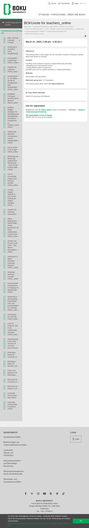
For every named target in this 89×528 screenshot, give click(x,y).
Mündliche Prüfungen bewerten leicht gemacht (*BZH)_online (13, 98)
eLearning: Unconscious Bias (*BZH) (12, 395)
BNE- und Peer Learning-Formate (13, 40)
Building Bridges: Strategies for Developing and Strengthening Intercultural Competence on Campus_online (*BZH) (13, 117)
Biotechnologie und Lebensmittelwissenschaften (15, 443)
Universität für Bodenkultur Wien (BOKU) (45, 26)
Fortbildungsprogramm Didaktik (12, 24)
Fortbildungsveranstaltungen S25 (56, 31)
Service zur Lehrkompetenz (65, 29)
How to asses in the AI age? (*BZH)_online (13, 149)
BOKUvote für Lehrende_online (13, 381)
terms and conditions (45, 117)
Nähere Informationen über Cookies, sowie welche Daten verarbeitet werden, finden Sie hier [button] (39, 524)
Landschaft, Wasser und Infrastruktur (8, 452)
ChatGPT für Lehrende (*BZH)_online (13, 69)
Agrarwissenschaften (12, 437)
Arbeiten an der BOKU (66, 26)
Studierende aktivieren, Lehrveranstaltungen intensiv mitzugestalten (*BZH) (13, 137)
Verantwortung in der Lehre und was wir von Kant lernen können (13, 343)
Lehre (47, 29)
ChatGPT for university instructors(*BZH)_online (13, 212)
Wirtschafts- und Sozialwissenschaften (12, 480)
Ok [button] (81, 521)
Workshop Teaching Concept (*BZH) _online (13, 275)
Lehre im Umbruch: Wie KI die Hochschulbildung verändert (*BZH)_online (13, 329)
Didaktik (52, 29)
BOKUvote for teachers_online (13, 387)
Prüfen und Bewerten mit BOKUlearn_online (13, 373)
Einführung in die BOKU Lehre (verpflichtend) (13, 50)
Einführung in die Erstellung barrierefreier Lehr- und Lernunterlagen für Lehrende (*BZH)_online (13, 303)
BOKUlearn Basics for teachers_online (13, 364)
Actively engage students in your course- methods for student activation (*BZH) (12, 197)
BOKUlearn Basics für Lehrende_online (13, 355)
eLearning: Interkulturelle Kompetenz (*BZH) (12, 405)
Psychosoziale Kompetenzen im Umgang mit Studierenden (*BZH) (13, 287)
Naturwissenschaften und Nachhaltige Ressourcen (12, 463)
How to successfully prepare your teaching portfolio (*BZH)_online (13, 179)
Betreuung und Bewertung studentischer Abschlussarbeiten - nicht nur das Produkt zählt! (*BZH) (13, 162)
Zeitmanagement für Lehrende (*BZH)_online (13, 317)
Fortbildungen (80, 29)
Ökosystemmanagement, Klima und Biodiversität (13, 472)
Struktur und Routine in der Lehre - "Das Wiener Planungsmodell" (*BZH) (13, 246)
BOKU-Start (27, 26)
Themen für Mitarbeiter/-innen (34, 29)
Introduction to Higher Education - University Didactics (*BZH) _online (13, 262)
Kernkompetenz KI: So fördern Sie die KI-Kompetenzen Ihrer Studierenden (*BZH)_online (13, 82)
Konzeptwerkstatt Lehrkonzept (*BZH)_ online (13, 60)
